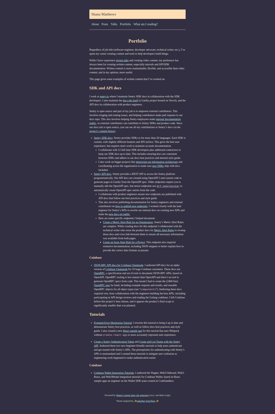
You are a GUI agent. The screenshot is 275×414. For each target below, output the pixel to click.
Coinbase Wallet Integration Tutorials (114, 372)
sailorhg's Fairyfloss (146, 400)
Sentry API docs (102, 174)
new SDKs (158, 166)
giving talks (122, 60)
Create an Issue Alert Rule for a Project (124, 242)
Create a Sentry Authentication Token (114, 341)
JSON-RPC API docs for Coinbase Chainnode (118, 265)
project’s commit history (102, 131)
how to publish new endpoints (131, 206)
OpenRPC (99, 273)
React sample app (132, 330)
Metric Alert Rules (164, 230)
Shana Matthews (103, 14)
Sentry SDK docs (103, 137)
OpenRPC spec (102, 285)
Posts (105, 24)
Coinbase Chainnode (116, 269)
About (95, 24)
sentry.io (104, 96)
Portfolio (125, 24)
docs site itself (130, 100)
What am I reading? (145, 24)
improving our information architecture (157, 162)
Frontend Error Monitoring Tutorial (113, 322)
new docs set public (119, 214)
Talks (114, 24)
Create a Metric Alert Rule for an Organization (128, 222)
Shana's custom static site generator (132, 394)
